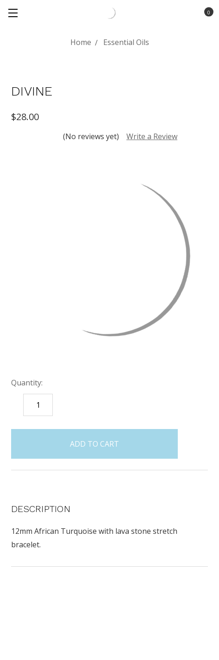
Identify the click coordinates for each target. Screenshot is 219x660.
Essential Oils (126, 42)
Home (80, 42)
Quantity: (27, 383)
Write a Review (151, 136)
